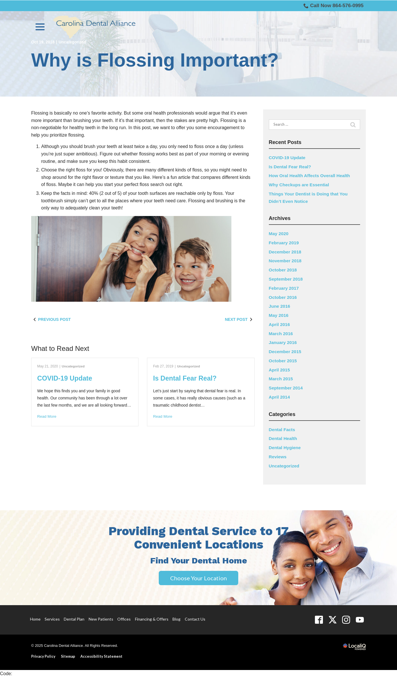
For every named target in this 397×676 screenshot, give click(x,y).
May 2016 (279, 314)
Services (52, 617)
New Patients (101, 617)
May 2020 (279, 233)
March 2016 (281, 332)
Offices (124, 617)
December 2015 (285, 350)
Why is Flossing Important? (155, 60)
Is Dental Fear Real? (186, 378)
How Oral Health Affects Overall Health (311, 175)
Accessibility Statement (102, 655)
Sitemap (68, 655)
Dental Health (283, 437)
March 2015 (281, 377)
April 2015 (280, 368)
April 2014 (280, 395)
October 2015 (283, 359)
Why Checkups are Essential (300, 184)
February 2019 (284, 242)
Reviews (278, 455)
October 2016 (283, 296)
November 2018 (286, 260)
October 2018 (283, 269)
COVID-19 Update (65, 378)
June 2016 (280, 305)
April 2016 (280, 323)
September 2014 (286, 386)
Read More (47, 416)
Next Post (239, 319)
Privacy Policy (43, 655)
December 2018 (285, 251)
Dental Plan (74, 617)
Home (35, 617)
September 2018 (286, 278)
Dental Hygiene (285, 446)
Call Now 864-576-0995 (333, 6)
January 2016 (283, 341)
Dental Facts (282, 428)
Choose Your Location (198, 576)
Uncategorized (74, 366)
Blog (176, 617)
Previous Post (51, 319)
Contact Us (195, 617)
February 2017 (284, 287)
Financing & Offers (151, 617)
